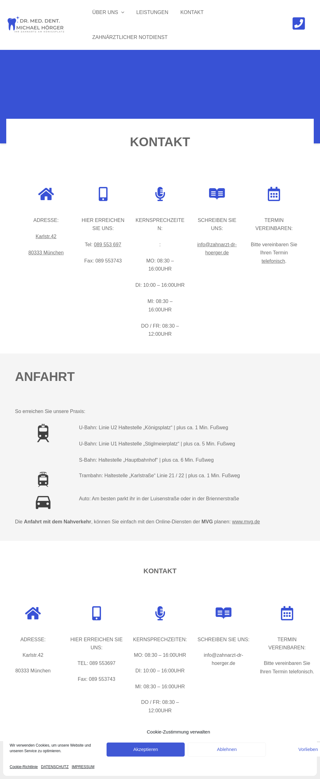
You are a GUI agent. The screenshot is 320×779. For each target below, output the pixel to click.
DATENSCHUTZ (54, 767)
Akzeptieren (145, 749)
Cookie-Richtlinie (24, 767)
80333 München (46, 252)
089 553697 (102, 663)
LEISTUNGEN (149, 12)
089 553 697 (108, 244)
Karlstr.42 (46, 236)
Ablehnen (227, 749)
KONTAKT (186, 12)
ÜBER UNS (107, 12)
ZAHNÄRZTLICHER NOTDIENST (129, 37)
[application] (120, 12)
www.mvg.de (246, 521)
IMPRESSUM (83, 767)
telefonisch (273, 261)
